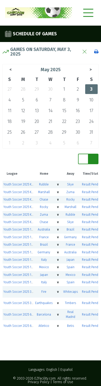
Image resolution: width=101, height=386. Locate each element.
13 (37, 110)
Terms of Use (63, 382)
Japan (70, 260)
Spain (70, 267)
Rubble (44, 184)
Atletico (44, 326)
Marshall (44, 192)
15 (64, 110)
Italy (44, 260)
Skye (70, 184)
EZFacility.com (45, 378)
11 (9, 110)
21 (50, 121)
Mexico (44, 267)
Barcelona (44, 314)
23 (78, 121)
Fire (43, 292)
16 (78, 110)
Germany (70, 237)
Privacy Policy (38, 382)
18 (9, 121)
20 (37, 121)
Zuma (70, 192)
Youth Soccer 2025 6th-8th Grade (26, 314)
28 (23, 89)
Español (66, 370)
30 (50, 89)
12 (23, 110)
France (44, 237)
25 (9, 132)
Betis (70, 326)
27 (10, 89)
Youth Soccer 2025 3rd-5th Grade (26, 292)
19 (23, 121)
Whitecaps (70, 292)
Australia (44, 229)
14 (50, 110)
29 (37, 89)
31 (91, 132)
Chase (44, 199)
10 (91, 100)
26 (23, 132)
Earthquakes (44, 303)
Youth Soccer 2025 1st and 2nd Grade (29, 229)
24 (91, 121)
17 (91, 110)
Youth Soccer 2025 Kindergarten (25, 184)
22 (64, 121)
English (51, 370)
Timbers (70, 303)
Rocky (70, 199)
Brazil (70, 229)
